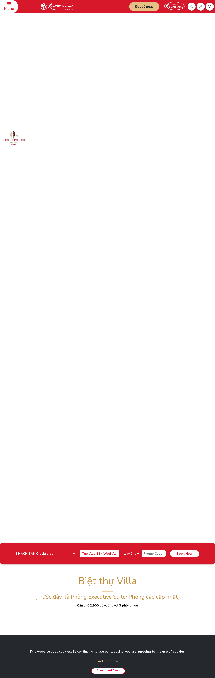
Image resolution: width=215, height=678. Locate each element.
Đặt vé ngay (144, 6)
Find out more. (107, 661)
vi (209, 6)
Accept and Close (108, 670)
